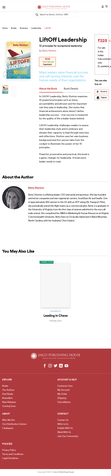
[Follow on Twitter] (55, 366)
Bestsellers (7, 398)
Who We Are (8, 420)
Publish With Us (65, 428)
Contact (63, 414)
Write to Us (62, 424)
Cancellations (64, 402)
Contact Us (62, 420)
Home (5, 28)
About (6, 414)
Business (24, 28)
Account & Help (67, 380)
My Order (62, 394)
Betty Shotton (49, 51)
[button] (4, 7)
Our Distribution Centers (14, 424)
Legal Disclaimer (10, 458)
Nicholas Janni (55, 321)
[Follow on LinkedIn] (61, 366)
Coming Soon (46, 262)
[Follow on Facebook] (45, 366)
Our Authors (8, 390)
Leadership (36, 28)
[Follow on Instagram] (50, 366)
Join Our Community (67, 436)
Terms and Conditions (12, 454)
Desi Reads (7, 394)
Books (13, 28)
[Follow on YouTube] (66, 366)
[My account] (103, 6)
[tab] (51, 89)
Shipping (61, 398)
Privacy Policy (9, 450)
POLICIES (7, 444)
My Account (63, 390)
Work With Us (64, 432)
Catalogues (7, 428)
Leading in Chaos (56, 316)
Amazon (101, 91)
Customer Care (65, 386)
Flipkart (102, 97)
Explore (7, 380)
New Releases (9, 402)
